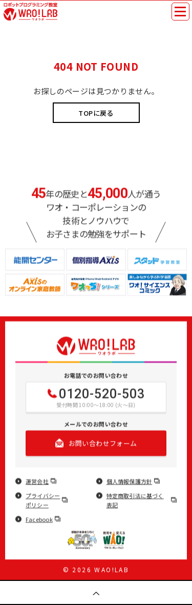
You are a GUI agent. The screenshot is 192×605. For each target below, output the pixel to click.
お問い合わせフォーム (96, 443)
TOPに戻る (95, 113)
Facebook (43, 519)
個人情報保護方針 (133, 481)
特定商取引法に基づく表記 (141, 500)
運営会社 (41, 481)
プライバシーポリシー (47, 500)
